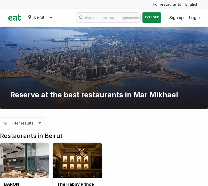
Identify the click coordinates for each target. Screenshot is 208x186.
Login (194, 17)
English (191, 4)
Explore (152, 17)
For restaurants (167, 4)
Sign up (176, 17)
